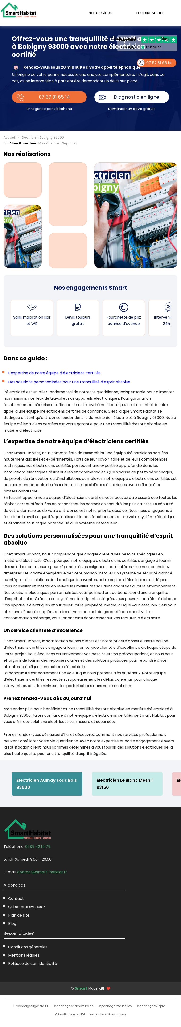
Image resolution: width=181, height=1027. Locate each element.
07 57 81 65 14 (54, 97)
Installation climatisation (108, 1014)
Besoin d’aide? (123, 38)
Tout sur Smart (149, 13)
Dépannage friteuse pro (115, 1006)
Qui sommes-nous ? (26, 907)
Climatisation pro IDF (70, 1014)
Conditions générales (27, 947)
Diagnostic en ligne (136, 97)
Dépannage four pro (150, 1006)
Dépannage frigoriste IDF (31, 1006)
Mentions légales (23, 955)
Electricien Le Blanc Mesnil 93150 (125, 783)
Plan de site (18, 915)
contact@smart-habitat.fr (42, 872)
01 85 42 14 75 (37, 846)
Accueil (10, 137)
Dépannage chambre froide (73, 1006)
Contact (16, 898)
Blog (164, 39)
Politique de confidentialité (32, 963)
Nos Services (100, 13)
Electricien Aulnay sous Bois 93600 (46, 783)
